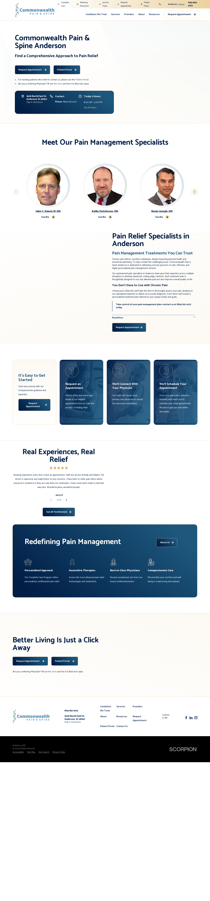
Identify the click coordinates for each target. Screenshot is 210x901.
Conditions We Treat (96, 14)
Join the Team (103, 4)
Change (181, 4)
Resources (154, 14)
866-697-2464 (82, 84)
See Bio (48, 217)
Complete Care (63, 4)
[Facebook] (186, 749)
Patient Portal (145, 4)
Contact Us (122, 757)
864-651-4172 (192, 4)
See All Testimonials (58, 527)
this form (58, 84)
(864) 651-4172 (66, 102)
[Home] (34, 10)
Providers (129, 14)
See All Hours (90, 107)
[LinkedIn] (191, 749)
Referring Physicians (83, 4)
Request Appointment (124, 4)
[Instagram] (195, 749)
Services (115, 14)
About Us (167, 574)
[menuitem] (96, 14)
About (141, 14)
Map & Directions (34, 102)
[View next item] (194, 192)
